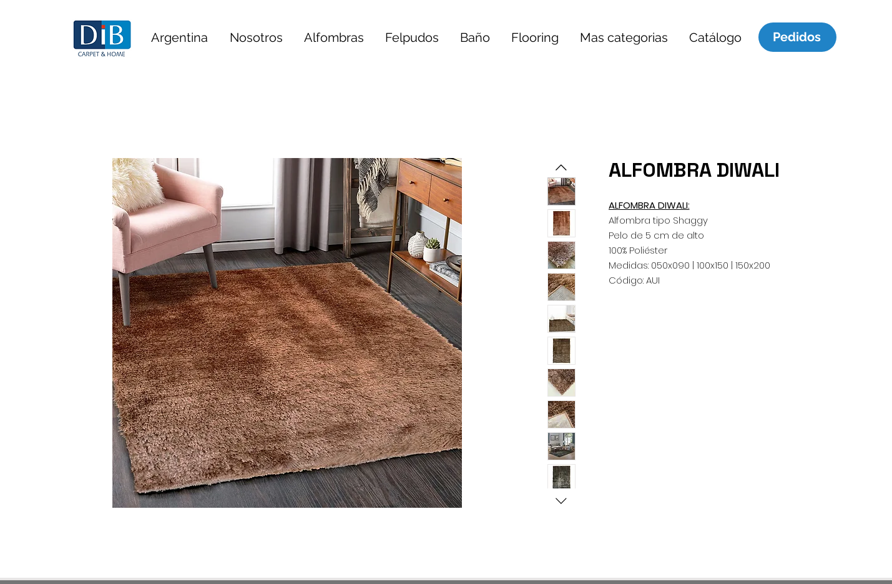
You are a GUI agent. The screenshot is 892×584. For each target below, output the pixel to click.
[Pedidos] (797, 37)
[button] (179, 37)
